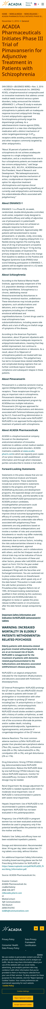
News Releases (30, 14)
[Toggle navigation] (43, 4)
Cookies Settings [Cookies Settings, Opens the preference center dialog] (23, 991)
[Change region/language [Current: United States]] (36, 4)
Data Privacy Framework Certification (30, 942)
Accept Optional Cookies (23, 1005)
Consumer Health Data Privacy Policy (10, 946)
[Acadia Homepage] (12, 4)
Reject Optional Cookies (23, 998)
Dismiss (40, 955)
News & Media (29, 4)
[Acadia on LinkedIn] (36, 928)
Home (4, 14)
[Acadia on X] (42, 928)
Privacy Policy (8, 939)
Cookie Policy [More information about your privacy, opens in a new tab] (8, 985)
